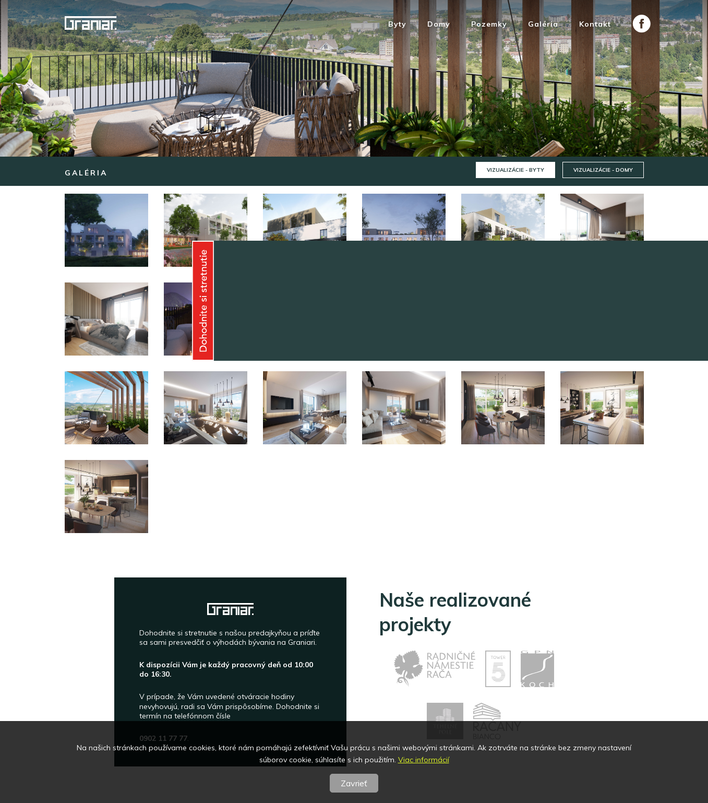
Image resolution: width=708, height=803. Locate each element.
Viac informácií (423, 759)
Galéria (543, 24)
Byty (397, 24)
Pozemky (489, 24)
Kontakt (595, 24)
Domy (438, 24)
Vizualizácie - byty (515, 170)
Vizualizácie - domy (603, 170)
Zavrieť (354, 783)
